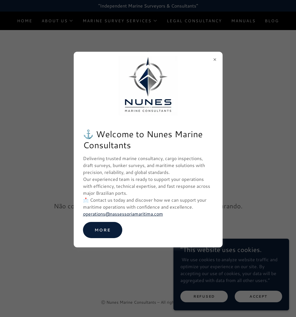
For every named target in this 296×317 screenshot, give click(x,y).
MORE (103, 230)
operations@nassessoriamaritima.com (123, 213)
